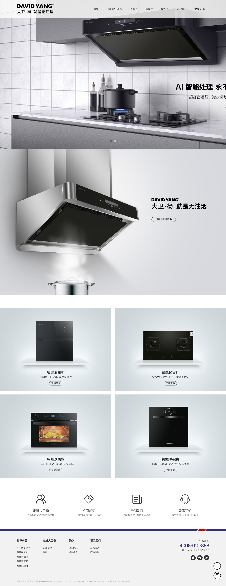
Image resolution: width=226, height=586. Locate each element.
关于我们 (181, 9)
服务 (164, 9)
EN (203, 9)
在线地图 (94, 552)
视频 (149, 9)
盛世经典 (126, 581)
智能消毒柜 (22, 556)
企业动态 (73, 547)
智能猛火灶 (22, 552)
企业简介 (47, 547)
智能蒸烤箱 (22, 561)
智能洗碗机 (22, 565)
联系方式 (94, 547)
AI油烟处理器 (114, 9)
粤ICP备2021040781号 (102, 581)
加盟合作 (73, 552)
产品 (133, 9)
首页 (96, 9)
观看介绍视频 (164, 219)
